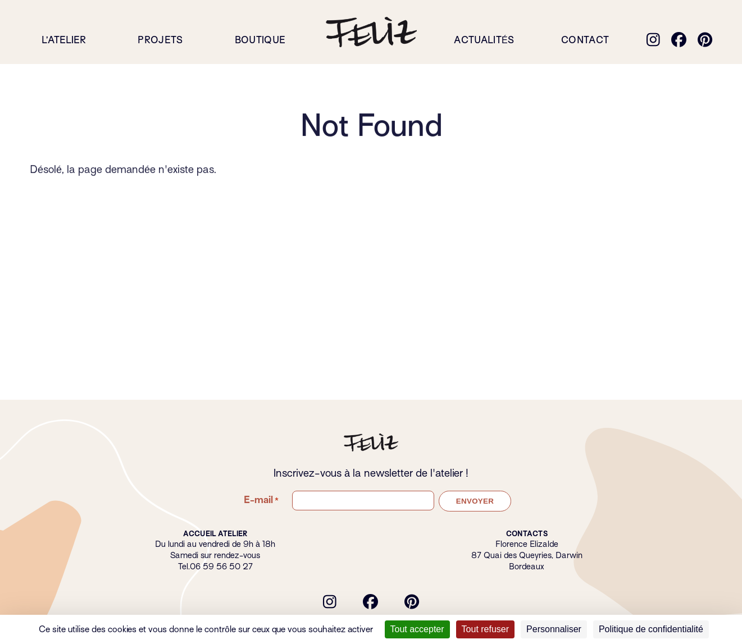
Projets (160, 40)
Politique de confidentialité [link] (651, 629)
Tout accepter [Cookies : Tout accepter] (417, 629)
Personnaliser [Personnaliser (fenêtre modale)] (553, 629)
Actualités (484, 40)
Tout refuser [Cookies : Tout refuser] (485, 629)
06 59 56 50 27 (221, 566)
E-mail (261, 500)
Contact (585, 40)
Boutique (260, 40)
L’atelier (64, 40)
